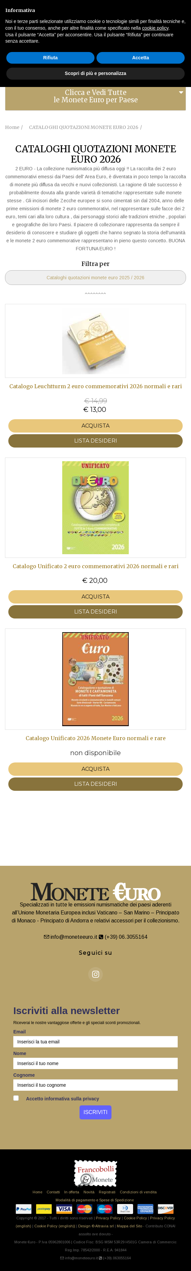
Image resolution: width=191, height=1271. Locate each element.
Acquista (95, 426)
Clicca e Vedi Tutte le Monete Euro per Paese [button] (96, 96)
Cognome (24, 1075)
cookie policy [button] (155, 28)
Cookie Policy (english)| (54, 1226)
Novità (89, 1192)
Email (19, 1031)
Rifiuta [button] (50, 57)
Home (37, 1192)
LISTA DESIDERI (95, 441)
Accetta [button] (140, 57)
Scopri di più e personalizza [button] (95, 73)
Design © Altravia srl (96, 1226)
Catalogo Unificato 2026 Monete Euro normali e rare (96, 738)
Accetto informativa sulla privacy (56, 1098)
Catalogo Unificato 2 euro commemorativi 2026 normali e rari (96, 566)
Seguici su (95, 953)
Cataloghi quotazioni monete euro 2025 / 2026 (95, 277)
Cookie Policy (135, 1218)
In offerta (71, 1192)
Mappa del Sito (129, 1226)
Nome (19, 1053)
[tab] (95, 96)
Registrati (107, 1192)
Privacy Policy (108, 1218)
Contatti (53, 1192)
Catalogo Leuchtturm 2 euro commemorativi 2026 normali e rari (95, 386)
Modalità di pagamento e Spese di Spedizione (95, 1200)
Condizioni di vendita (138, 1192)
